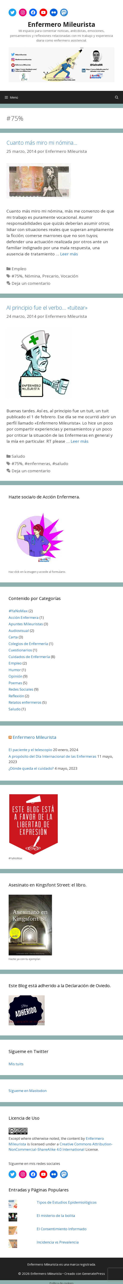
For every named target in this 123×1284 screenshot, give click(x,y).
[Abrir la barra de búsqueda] (116, 97)
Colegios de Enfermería (28, 643)
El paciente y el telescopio (30, 749)
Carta (13, 636)
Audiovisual (19, 630)
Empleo (19, 269)
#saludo (60, 463)
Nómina (32, 276)
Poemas (15, 682)
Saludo (18, 456)
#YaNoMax (18, 610)
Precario (50, 276)
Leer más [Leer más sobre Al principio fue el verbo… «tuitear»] (79, 441)
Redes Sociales (21, 689)
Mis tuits (16, 1063)
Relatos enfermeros (25, 702)
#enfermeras (37, 463)
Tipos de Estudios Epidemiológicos (67, 1202)
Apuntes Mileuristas (26, 623)
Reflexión (16, 695)
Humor (15, 669)
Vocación (69, 276)
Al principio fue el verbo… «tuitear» (46, 307)
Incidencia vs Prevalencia (58, 1242)
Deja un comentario (31, 283)
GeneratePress (93, 1273)
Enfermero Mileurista (61, 24)
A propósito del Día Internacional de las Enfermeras (52, 756)
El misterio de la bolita (56, 1215)
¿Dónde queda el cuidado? (31, 768)
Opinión (15, 676)
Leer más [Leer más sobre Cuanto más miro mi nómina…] (69, 254)
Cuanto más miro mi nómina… (41, 142)
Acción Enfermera (24, 617)
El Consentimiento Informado (62, 1228)
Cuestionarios (20, 650)
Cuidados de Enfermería (29, 656)
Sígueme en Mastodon (28, 1090)
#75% (17, 276)
